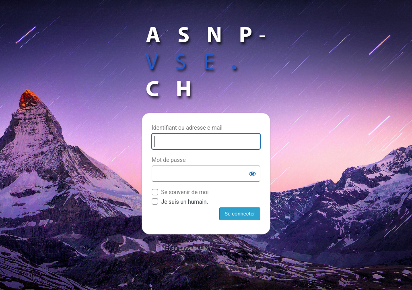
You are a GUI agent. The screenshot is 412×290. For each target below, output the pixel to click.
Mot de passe (168, 160)
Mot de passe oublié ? (186, 248)
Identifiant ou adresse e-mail (187, 127)
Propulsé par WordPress (206, 62)
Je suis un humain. (180, 201)
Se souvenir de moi (184, 192)
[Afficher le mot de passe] (252, 174)
